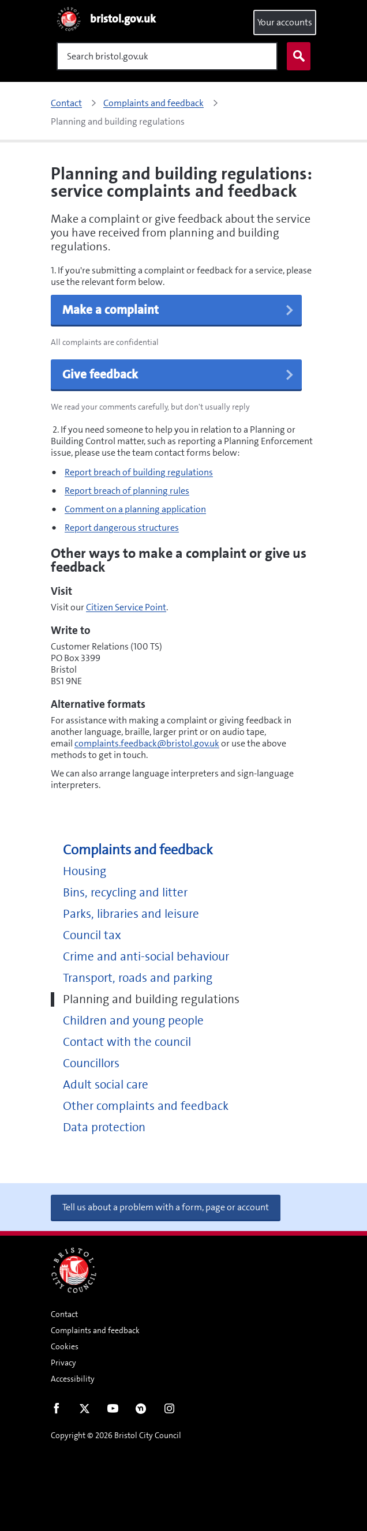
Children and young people (133, 1021)
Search (296, 56)
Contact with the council (127, 1042)
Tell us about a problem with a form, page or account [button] (165, 1207)
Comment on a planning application (135, 509)
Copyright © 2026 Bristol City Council (116, 1435)
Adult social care (105, 1085)
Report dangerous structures (122, 527)
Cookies (64, 1346)
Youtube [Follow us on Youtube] (112, 1411)
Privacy (63, 1362)
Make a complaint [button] (178, 310)
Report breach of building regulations (139, 472)
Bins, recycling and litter (125, 892)
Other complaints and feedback (146, 1106)
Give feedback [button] (178, 374)
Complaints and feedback (138, 850)
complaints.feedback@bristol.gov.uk (146, 743)
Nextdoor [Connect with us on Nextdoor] (141, 1411)
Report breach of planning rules (127, 491)
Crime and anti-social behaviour (146, 957)
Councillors (91, 1063)
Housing (84, 871)
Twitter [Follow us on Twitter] (84, 1411)
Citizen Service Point (126, 607)
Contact (64, 1314)
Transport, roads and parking (137, 978)
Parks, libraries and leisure (131, 914)
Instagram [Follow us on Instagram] (169, 1411)
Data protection (104, 1127)
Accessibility (73, 1379)
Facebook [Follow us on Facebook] (56, 1411)
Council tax (92, 935)
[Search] (167, 56)
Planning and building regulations (151, 999)
